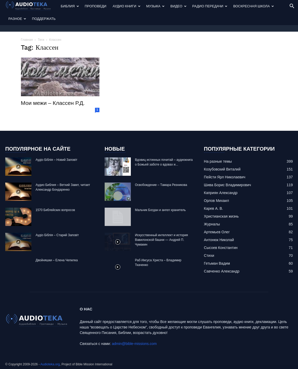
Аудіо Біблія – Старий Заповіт (57, 235)
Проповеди (95, 6)
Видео (178, 6)
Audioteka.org (50, 364)
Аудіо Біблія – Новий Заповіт (56, 160)
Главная (27, 40)
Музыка (155, 6)
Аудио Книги (126, 6)
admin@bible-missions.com (134, 344)
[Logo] (31, 6)
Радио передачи (210, 6)
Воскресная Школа (253, 6)
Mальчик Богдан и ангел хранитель (160, 210)
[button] (291, 6)
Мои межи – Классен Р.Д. (53, 103)
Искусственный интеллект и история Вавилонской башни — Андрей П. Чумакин (161, 239)
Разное (17, 19)
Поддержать (43, 19)
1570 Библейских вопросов (55, 210)
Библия (70, 6)
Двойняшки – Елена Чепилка (57, 260)
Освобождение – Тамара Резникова (161, 185)
